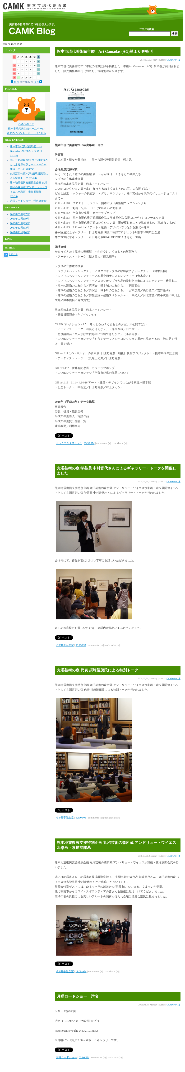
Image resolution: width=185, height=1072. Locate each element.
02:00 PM (81, 817)
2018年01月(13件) (20, 223)
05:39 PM (89, 443)
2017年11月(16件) (20, 232)
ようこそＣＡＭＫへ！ (69, 443)
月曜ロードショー (66, 1057)
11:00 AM (81, 971)
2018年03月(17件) (20, 214)
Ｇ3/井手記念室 (65, 645)
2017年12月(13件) (20, 227)
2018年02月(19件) (20, 218)
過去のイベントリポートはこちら (26, 133)
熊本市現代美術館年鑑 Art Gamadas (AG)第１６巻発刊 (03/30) (26, 151)
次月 (38, 82)
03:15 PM (81, 645)
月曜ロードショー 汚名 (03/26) (28, 200)
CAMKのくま (26, 124)
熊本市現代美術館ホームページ (26, 128)
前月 (15, 82)
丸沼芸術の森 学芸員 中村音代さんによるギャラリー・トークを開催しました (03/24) (29, 164)
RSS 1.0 (13, 254)
